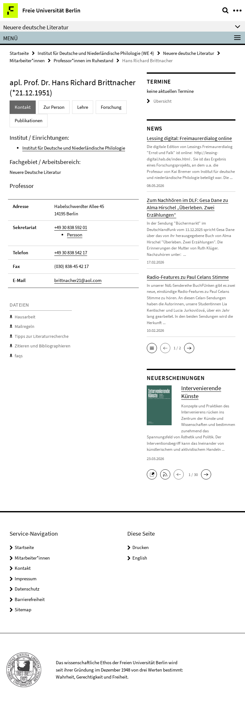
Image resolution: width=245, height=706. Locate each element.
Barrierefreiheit (30, 599)
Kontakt (23, 568)
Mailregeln (24, 325)
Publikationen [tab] (28, 120)
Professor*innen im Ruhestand (83, 60)
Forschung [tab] (111, 107)
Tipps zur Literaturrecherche (39, 335)
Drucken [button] (140, 547)
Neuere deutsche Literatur (188, 53)
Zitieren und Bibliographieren (40, 344)
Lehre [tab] (82, 107)
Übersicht (158, 101)
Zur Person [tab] (53, 107)
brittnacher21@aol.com (77, 279)
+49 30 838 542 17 (70, 252)
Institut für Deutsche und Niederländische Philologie (73, 148)
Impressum (25, 578)
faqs (18, 353)
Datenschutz (27, 589)
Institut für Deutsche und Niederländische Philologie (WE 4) (96, 53)
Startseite (19, 53)
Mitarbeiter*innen (27, 60)
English (139, 557)
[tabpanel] (73, 246)
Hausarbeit (24, 316)
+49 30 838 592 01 (70, 227)
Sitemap (23, 609)
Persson (74, 234)
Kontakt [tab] (23, 107)
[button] (152, 347)
